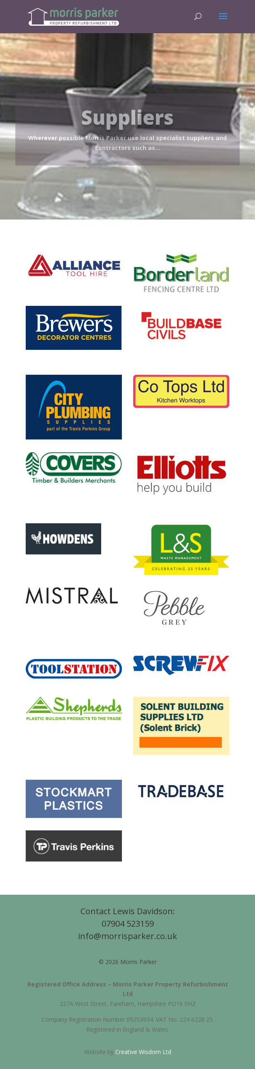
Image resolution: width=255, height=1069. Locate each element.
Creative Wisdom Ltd (143, 1052)
